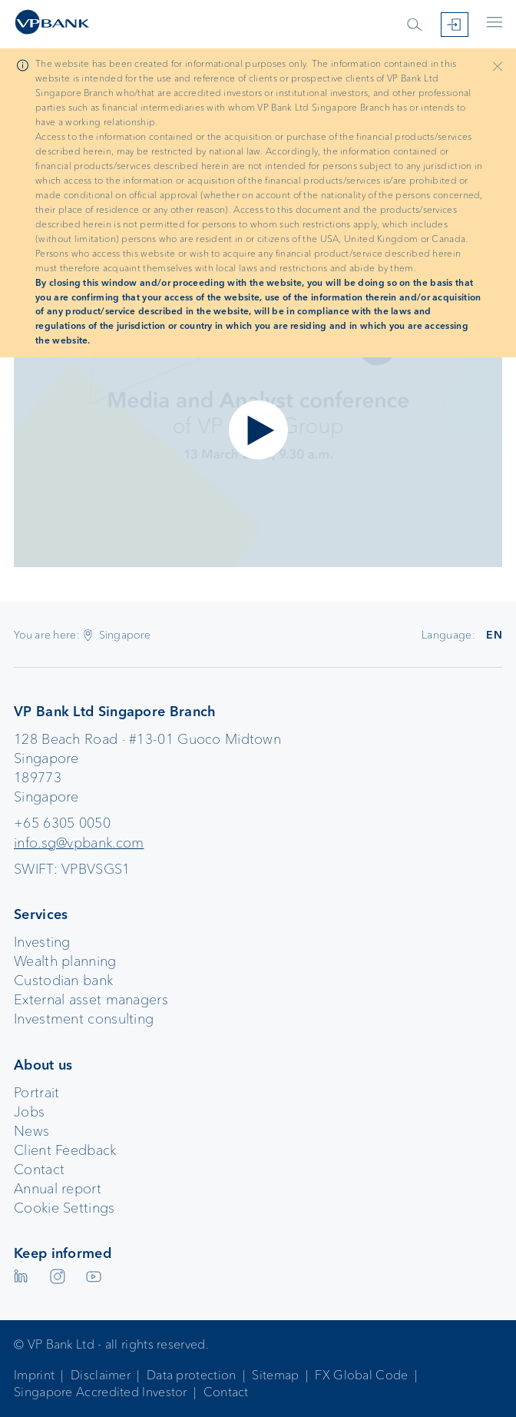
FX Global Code (361, 1375)
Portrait (36, 1092)
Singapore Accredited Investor (100, 1392)
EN (494, 635)
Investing (42, 942)
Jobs (29, 1111)
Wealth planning (65, 961)
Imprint (34, 1375)
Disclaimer (101, 1375)
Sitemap (275, 1375)
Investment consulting (84, 1018)
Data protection (192, 1375)
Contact (39, 1169)
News (31, 1131)
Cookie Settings (64, 1208)
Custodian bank (63, 980)
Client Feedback (65, 1150)
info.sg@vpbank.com (79, 843)
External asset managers (91, 999)
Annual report (57, 1188)
